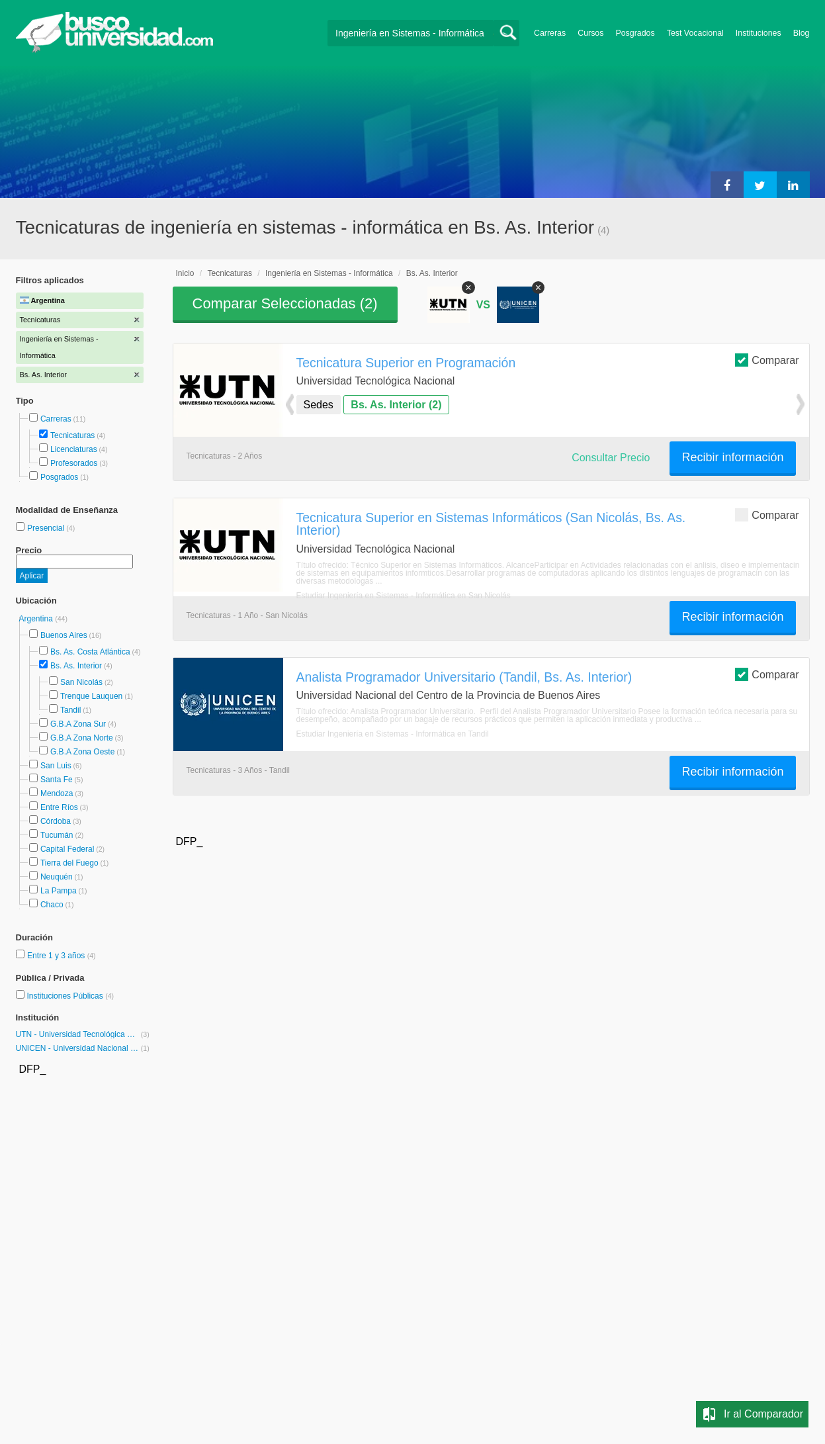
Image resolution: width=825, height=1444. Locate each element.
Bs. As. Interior (76, 665)
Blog (801, 33)
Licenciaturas (73, 449)
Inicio (185, 273)
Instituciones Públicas (70, 996)
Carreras (550, 33)
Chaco (52, 904)
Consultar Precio (611, 457)
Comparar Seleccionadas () (285, 303)
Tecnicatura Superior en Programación (406, 362)
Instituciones (758, 33)
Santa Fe (56, 779)
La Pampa (58, 890)
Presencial (46, 528)
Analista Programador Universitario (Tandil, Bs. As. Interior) (464, 677)
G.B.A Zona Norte (81, 738)
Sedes (318, 404)
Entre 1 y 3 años (57, 955)
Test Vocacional (695, 33)
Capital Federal (67, 849)
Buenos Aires (63, 635)
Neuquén (56, 876)
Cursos (590, 33)
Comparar (767, 359)
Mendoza (56, 793)
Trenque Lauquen (91, 696)
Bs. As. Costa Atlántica (90, 651)
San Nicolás (81, 682)
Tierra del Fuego (69, 863)
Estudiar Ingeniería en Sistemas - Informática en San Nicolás (403, 595)
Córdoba (55, 821)
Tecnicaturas (72, 435)
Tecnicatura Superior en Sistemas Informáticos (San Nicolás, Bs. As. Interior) (491, 523)
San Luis (55, 765)
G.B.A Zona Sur (78, 724)
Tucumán (56, 835)
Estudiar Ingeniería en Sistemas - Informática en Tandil (392, 734)
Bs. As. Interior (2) (396, 404)
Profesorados (73, 463)
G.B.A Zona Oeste (82, 751)
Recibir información (732, 457)
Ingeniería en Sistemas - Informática (329, 273)
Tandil (70, 710)
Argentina (37, 618)
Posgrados (634, 33)
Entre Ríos (59, 807)
